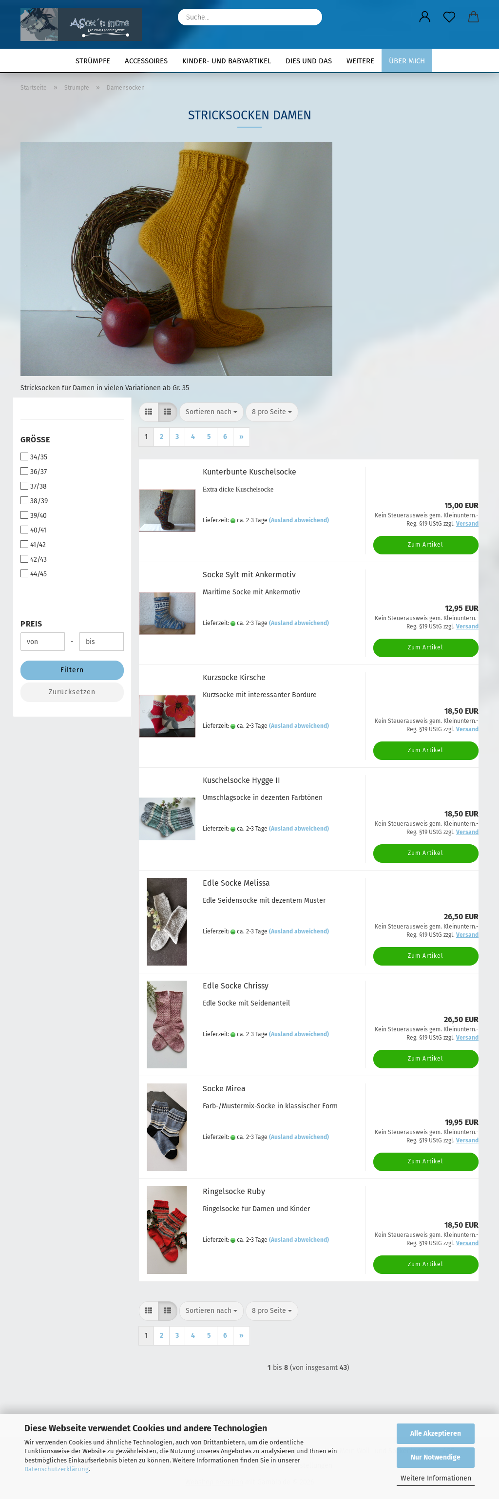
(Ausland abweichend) (299, 520)
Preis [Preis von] (31, 623)
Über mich (407, 61)
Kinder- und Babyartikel (226, 61)
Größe (35, 439)
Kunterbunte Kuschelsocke (249, 471)
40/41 (33, 530)
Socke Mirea (224, 1088)
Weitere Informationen (436, 1478)
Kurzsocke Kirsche (234, 677)
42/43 (33, 559)
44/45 (33, 573)
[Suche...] (310, 17)
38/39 (34, 500)
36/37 (33, 471)
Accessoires (146, 61)
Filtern (72, 670)
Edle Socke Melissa (236, 883)
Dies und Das (309, 61)
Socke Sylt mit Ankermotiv (249, 574)
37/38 (33, 486)
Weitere (360, 61)
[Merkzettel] (449, 17)
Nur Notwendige (436, 1457)
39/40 (33, 515)
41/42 (33, 544)
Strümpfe (93, 61)
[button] (425, 17)
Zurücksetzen (72, 692)
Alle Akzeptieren (435, 1433)
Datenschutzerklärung (56, 1469)
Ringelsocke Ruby (234, 1191)
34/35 (33, 457)
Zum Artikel (425, 544)
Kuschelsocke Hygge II (241, 780)
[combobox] (211, 412)
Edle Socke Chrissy (236, 985)
